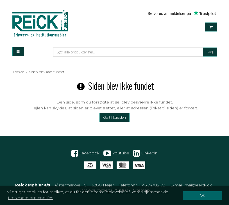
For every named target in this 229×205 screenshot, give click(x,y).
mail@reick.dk (198, 185)
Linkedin (145, 153)
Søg (210, 52)
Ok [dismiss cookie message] (202, 195)
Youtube (116, 153)
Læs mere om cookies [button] (30, 197)
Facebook (85, 153)
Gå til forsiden (114, 117)
